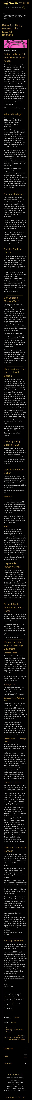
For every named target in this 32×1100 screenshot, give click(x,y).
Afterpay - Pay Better (15, 1086)
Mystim (17, 1017)
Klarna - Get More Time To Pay (15, 1090)
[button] (15, 1048)
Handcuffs (17, 1004)
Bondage (17, 995)
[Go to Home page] (11, 3)
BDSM (8, 995)
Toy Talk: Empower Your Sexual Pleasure (15, 15)
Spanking (8, 999)
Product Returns (15, 1084)
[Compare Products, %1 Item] (24, 3)
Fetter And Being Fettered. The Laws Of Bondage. (15, 17)
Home (3, 13)
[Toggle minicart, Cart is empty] (28, 3)
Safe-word (19, 999)
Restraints (9, 1008)
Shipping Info (15, 1080)
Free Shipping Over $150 (15, 1078)
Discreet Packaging (15, 1082)
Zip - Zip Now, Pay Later (15, 1088)
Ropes (8, 1004)
